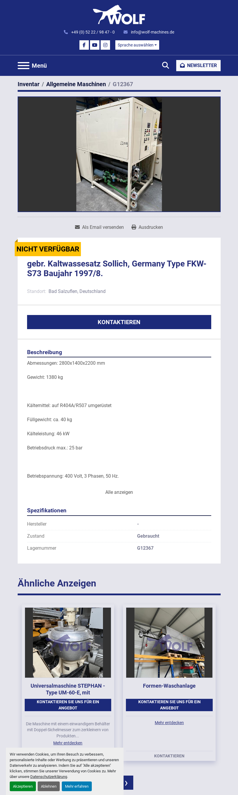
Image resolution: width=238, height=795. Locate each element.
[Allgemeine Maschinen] (76, 84)
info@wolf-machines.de (152, 32)
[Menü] (23, 65)
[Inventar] (28, 84)
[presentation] (126, 783)
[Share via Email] (99, 227)
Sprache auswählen (136, 45)
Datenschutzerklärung (48, 776)
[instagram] (105, 45)
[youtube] (94, 45)
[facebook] (84, 45)
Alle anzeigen (119, 492)
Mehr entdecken (67, 743)
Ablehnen (48, 786)
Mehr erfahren (77, 786)
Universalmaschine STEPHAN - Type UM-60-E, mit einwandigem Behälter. (68, 692)
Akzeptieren (23, 786)
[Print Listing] (147, 227)
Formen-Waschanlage (169, 686)
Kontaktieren (119, 322)
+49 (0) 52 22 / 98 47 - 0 (92, 32)
